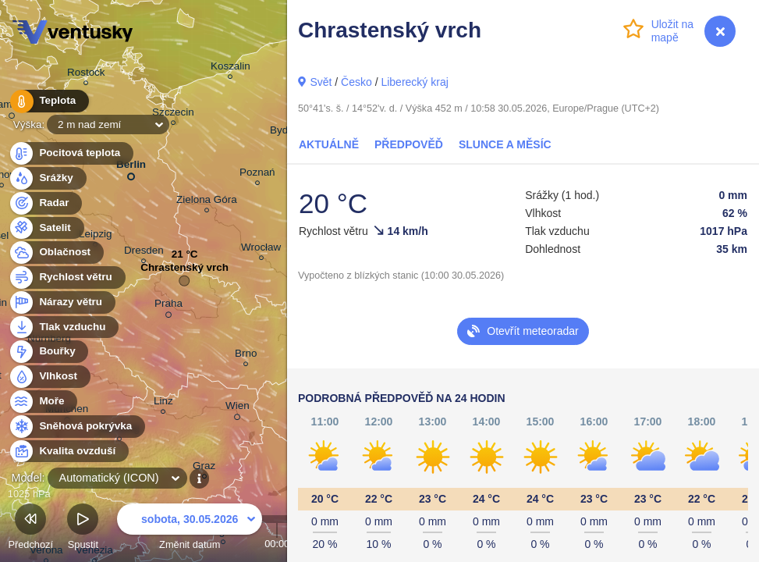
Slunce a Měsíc (505, 144)
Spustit (82, 528)
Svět (321, 82)
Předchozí (30, 528)
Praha (168, 306)
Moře (43, 401)
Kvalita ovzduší (68, 451)
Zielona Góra (206, 202)
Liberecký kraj (414, 82)
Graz (204, 468)
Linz (163, 403)
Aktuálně (329, 144)
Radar (45, 203)
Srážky (47, 178)
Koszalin (230, 68)
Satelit (46, 228)
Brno (246, 355)
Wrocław (261, 249)
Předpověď (408, 144)
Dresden (144, 252)
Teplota (48, 101)
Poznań (257, 174)
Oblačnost (55, 252)
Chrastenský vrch (184, 271)
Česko (356, 82)
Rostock (86, 74)
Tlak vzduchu (63, 327)
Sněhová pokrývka (76, 426)
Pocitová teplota (70, 153)
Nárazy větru (61, 302)
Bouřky (48, 351)
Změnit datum (189, 528)
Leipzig (95, 236)
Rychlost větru (66, 277)
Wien (237, 408)
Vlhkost (49, 376)
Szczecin (173, 114)
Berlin (131, 167)
